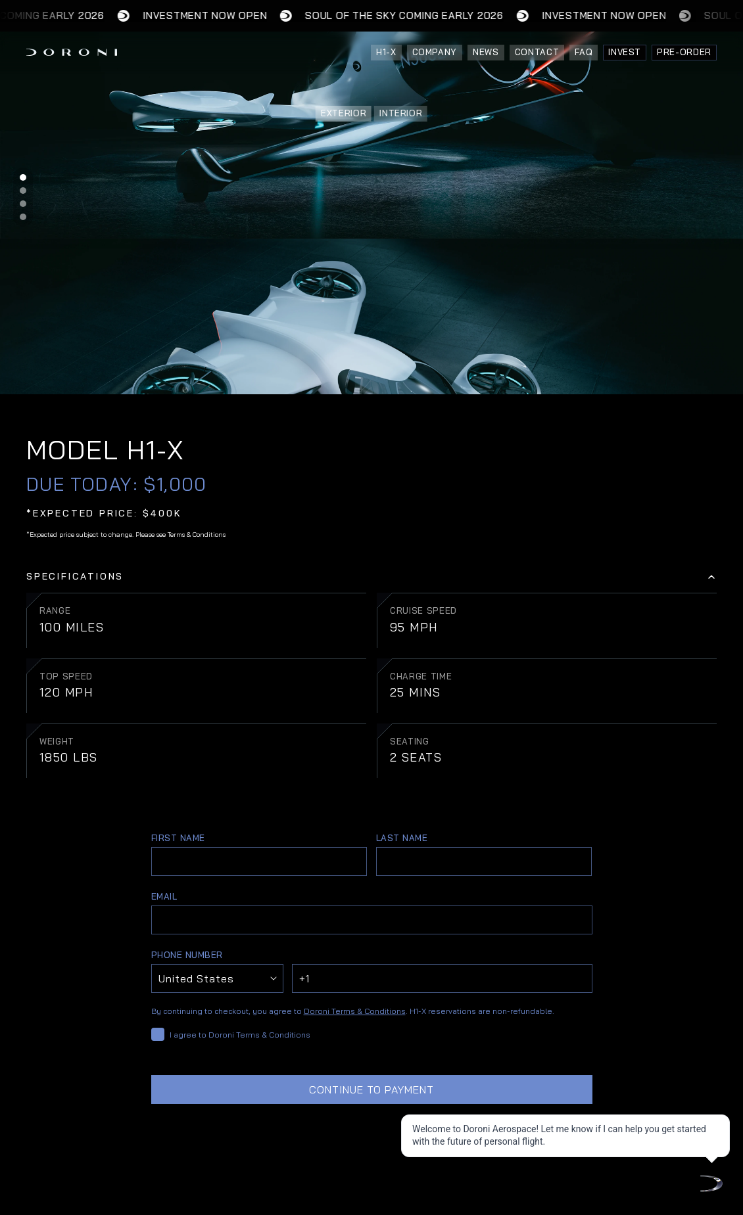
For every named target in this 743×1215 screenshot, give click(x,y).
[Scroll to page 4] (23, 218)
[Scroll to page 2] (23, 190)
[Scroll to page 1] (23, 176)
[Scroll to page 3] (23, 203)
